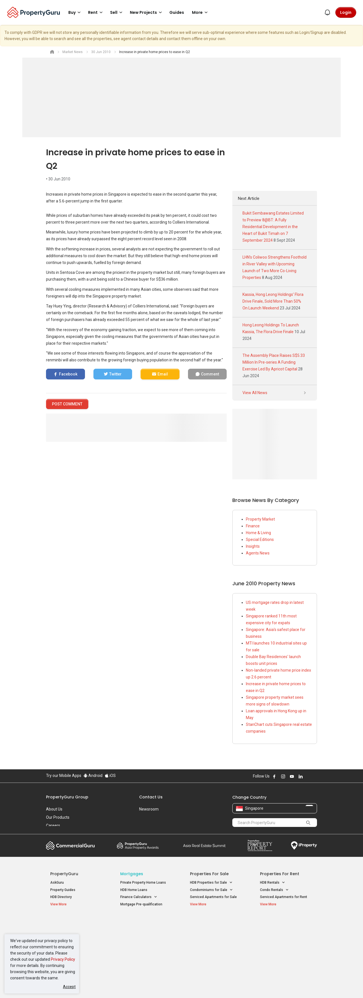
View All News (274, 392)
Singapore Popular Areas (286, 922)
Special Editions (260, 539)
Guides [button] (176, 12)
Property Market (260, 519)
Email (163, 374)
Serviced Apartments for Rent (283, 897)
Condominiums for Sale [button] (211, 890)
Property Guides (62, 890)
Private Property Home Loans (143, 883)
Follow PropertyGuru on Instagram (283, 776)
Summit (204, 845)
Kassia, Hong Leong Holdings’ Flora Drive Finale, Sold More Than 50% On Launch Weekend (272, 301)
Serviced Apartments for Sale (213, 897)
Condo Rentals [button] (274, 890)
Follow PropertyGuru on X (308, 776)
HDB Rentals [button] (272, 883)
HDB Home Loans (133, 890)
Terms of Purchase (176, 985)
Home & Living (258, 532)
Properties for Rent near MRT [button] (146, 945)
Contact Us (151, 797)
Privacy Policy (63, 959)
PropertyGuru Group (67, 797)
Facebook (68, 374)
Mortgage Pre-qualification (141, 904)
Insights (253, 546)
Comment (210, 374)
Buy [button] (75, 12)
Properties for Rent (279, 874)
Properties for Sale (209, 874)
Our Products (57, 817)
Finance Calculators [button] (138, 897)
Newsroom (149, 809)
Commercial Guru (70, 845)
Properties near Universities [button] (214, 937)
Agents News (258, 553)
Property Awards (138, 845)
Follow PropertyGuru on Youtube (291, 776)
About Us (54, 809)
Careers (53, 825)
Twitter (115, 374)
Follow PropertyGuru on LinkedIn (300, 776)
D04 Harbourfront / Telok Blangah (286, 931)
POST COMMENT (67, 404)
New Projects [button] (147, 12)
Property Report (259, 845)
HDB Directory (61, 897)
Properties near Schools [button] (212, 945)
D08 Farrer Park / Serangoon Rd (284, 952)
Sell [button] (117, 12)
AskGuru (57, 883)
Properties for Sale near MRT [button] (145, 937)
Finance (253, 526)
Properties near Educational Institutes (212, 925)
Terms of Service (107, 985)
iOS (110, 775)
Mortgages (131, 874)
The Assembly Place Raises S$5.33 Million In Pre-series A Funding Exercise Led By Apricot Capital (273, 362)
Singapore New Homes (73, 922)
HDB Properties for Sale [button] (211, 883)
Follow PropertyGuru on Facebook (274, 776)
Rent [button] (96, 12)
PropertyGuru (64, 874)
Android (93, 775)
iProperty (304, 845)
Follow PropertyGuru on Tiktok (314, 776)
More (200, 12)
